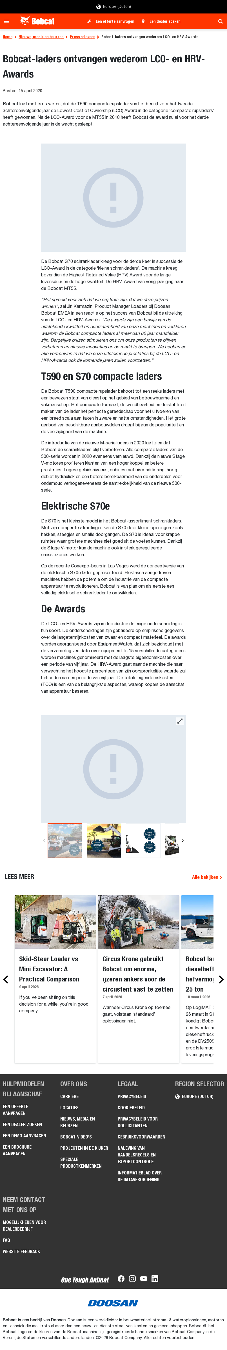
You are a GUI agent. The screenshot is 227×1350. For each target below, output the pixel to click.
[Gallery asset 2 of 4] (104, 840)
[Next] (182, 840)
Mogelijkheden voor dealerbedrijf (24, 1226)
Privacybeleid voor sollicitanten (138, 1122)
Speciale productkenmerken (81, 1163)
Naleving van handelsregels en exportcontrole (137, 1155)
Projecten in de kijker (84, 1148)
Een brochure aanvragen (17, 1150)
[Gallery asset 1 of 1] (113, 198)
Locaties (69, 1107)
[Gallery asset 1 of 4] (113, 769)
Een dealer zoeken (165, 21)
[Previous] (44, 840)
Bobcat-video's (76, 1137)
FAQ (6, 1240)
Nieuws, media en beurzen (41, 37)
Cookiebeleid (131, 1107)
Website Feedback (21, 1251)
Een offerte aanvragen (115, 21)
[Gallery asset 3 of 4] (143, 840)
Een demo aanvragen (24, 1135)
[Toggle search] (219, 21)
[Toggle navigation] (8, 21)
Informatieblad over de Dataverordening (140, 1176)
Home (7, 37)
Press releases (82, 37)
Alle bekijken (207, 877)
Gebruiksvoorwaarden (141, 1137)
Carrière (69, 1096)
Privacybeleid (132, 1096)
